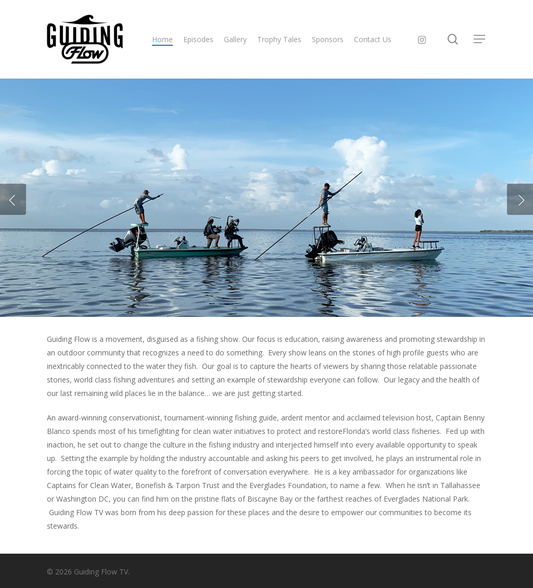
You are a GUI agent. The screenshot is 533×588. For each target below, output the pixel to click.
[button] (480, 39)
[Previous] (13, 199)
